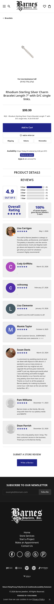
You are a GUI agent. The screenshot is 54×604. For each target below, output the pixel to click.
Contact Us (27, 545)
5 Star (23, 187)
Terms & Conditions (28, 587)
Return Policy (7, 587)
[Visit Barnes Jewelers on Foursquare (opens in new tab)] (43, 554)
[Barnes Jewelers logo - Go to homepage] (27, 6)
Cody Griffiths (24, 263)
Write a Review (27, 462)
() (47, 187)
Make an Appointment (27, 542)
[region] (27, 51)
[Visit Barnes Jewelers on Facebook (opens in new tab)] (12, 554)
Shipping (10, 141)
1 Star (23, 198)
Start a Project (27, 539)
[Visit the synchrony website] (43, 568)
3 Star (23, 193)
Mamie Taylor (24, 326)
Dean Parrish (24, 425)
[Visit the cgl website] (27, 568)
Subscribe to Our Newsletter (26, 485)
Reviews (27, 180)
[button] (9, 6)
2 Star (23, 195)
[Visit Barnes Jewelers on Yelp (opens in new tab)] (35, 554)
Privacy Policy (16, 587)
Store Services (27, 535)
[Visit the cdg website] (34, 568)
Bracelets (9, 18)
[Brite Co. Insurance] (27, 576)
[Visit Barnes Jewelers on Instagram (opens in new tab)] (27, 554)
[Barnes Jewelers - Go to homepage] (27, 515)
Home (27, 532)
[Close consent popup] (49, 599)
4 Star (23, 190)
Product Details (27, 172)
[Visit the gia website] (18, 568)
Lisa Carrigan (24, 228)
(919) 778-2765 (27, 82)
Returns (26, 141)
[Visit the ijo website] (9, 568)
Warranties (43, 141)
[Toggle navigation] (3, 6)
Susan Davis (23, 349)
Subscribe (45, 492)
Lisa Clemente (25, 305)
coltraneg (22, 284)
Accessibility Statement (43, 587)
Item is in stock (27, 155)
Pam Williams (24, 399)
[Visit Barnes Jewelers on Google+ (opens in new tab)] (20, 554)
